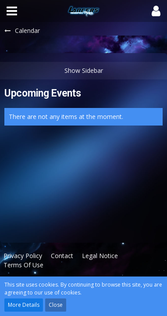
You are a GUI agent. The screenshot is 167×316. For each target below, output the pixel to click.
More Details (23, 305)
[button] (11, 11)
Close (56, 305)
